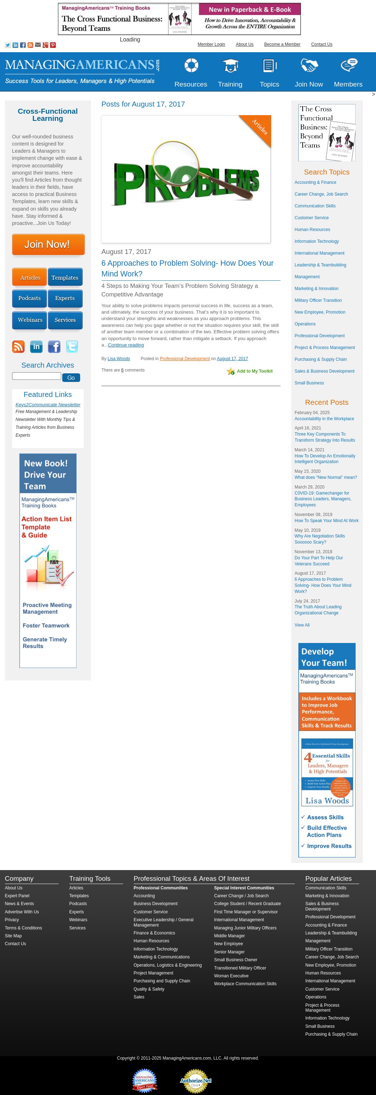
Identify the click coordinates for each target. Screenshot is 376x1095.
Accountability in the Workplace (325, 418)
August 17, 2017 (232, 358)
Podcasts (78, 903)
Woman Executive (231, 975)
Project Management (154, 973)
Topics (269, 84)
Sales (139, 997)
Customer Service (312, 217)
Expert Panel (17, 895)
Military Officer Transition (318, 300)
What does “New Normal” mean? (326, 477)
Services (77, 927)
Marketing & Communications (162, 956)
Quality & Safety (149, 989)
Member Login (211, 44)
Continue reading (126, 345)
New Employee (228, 943)
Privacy (12, 919)
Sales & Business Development (325, 371)
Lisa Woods (119, 358)
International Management (320, 253)
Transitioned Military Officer (240, 968)
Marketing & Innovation (317, 288)
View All (302, 625)
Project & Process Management (325, 347)
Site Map (13, 935)
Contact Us (321, 44)
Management (307, 276)
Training (230, 84)
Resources (191, 84)
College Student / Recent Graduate (247, 903)
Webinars (78, 919)
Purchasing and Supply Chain (162, 980)
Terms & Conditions (23, 927)
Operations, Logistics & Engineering (168, 965)
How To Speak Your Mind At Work (327, 520)
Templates (79, 895)
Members (348, 84)
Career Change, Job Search (321, 194)
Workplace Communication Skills (245, 983)
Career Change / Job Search (241, 895)
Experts (76, 911)
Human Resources (312, 229)
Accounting (144, 895)
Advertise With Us (22, 911)
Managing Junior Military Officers (245, 927)
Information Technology (317, 241)
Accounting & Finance (316, 182)
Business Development (156, 903)
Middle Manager (229, 935)
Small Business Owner (236, 959)
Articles (76, 887)
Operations (305, 323)
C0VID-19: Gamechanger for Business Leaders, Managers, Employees (323, 499)
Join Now (309, 84)
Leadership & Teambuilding (321, 264)
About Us (244, 44)
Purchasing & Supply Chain (321, 359)
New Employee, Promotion (320, 312)
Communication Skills (315, 205)
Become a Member (282, 44)
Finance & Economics (154, 933)
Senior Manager (229, 951)
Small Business (309, 383)
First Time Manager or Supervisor (246, 911)
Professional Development (185, 358)
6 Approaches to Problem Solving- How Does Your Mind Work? (323, 585)
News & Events (19, 903)
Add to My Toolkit (255, 371)
